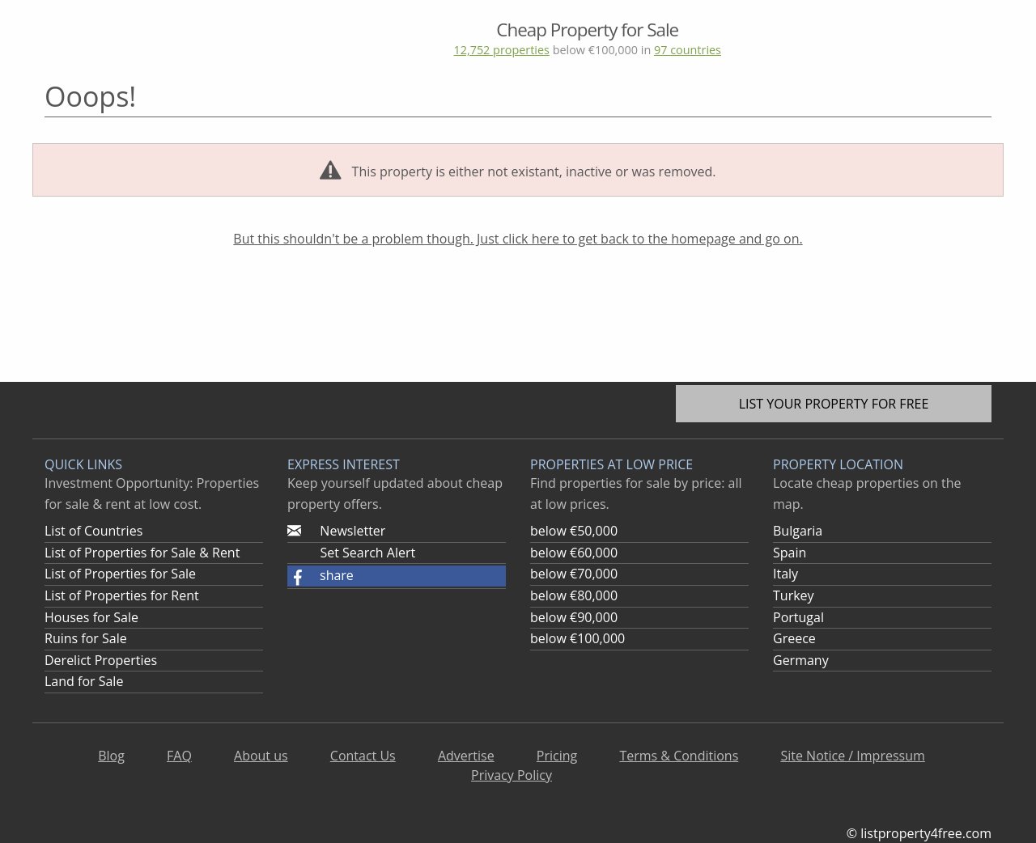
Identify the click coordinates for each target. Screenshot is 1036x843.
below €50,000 (574, 531)
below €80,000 (574, 595)
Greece (794, 638)
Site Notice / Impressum (852, 756)
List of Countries (93, 531)
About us (261, 756)
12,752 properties (501, 49)
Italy (785, 573)
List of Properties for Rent (122, 595)
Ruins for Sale (86, 638)
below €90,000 (574, 617)
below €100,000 (577, 638)
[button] (396, 576)
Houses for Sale (91, 617)
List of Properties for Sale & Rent (142, 552)
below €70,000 (574, 573)
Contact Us (363, 756)
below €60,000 (574, 552)
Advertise (466, 756)
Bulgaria (797, 531)
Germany (801, 660)
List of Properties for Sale (120, 573)
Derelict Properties (101, 660)
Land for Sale (84, 681)
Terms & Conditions (678, 756)
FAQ (179, 756)
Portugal (798, 617)
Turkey (793, 595)
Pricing (557, 756)
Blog (111, 756)
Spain (789, 552)
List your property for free (834, 404)
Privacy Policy (511, 775)
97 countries (687, 49)
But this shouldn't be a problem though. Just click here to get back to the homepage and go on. (517, 239)
